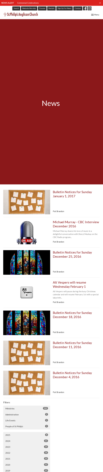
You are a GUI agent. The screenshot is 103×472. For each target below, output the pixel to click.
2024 (26, 441)
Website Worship (29, 8)
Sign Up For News (64, 8)
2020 (26, 464)
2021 (26, 458)
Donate (42, 8)
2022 (26, 452)
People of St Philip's (26, 426)
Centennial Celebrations (28, 3)
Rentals (51, 8)
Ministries (26, 408)
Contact (78, 8)
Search (16, 8)
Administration (26, 414)
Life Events (26, 420)
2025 (26, 434)
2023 (26, 446)
